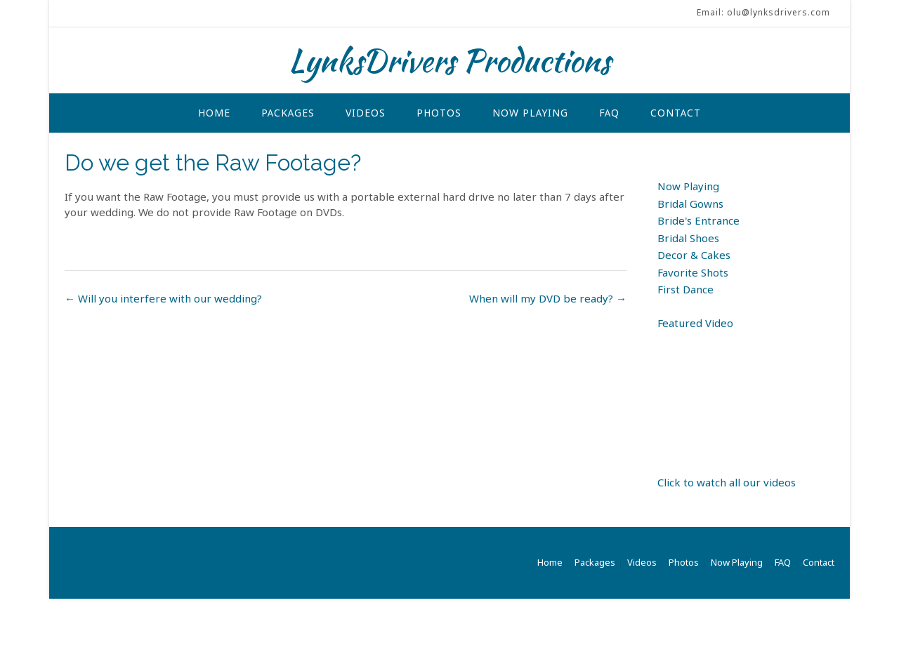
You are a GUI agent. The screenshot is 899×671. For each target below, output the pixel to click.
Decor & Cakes (693, 256)
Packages (288, 113)
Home (214, 113)
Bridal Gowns (690, 205)
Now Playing (530, 113)
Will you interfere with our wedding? (163, 300)
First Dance (685, 291)
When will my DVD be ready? (547, 300)
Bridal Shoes (688, 239)
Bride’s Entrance (698, 222)
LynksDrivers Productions (449, 60)
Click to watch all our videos (726, 484)
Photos (438, 113)
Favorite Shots (692, 274)
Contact (675, 113)
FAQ (609, 113)
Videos (366, 113)
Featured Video (695, 324)
